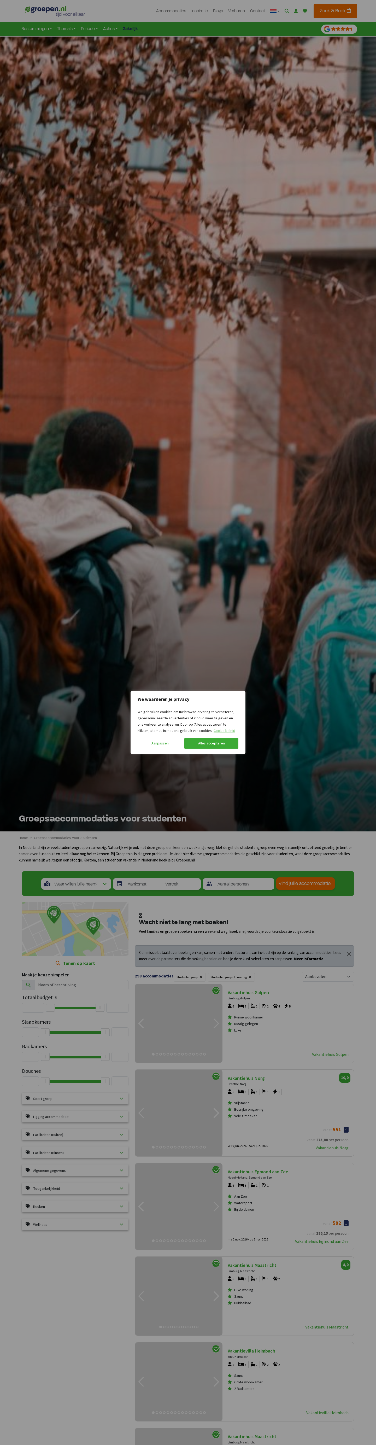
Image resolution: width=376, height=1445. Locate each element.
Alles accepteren (211, 743)
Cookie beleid (224, 730)
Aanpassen (160, 743)
